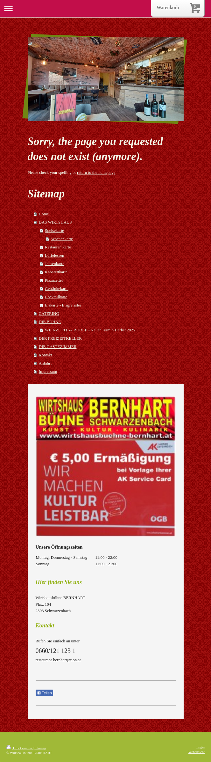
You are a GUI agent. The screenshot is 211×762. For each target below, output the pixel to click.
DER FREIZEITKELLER (60, 338)
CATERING (49, 313)
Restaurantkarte (58, 247)
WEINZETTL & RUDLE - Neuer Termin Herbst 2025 (90, 330)
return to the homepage (96, 172)
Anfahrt (45, 363)
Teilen (44, 693)
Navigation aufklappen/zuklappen (105, 8)
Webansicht (196, 752)
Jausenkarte (54, 263)
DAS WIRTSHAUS (55, 222)
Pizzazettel (54, 280)
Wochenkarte (62, 238)
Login (200, 747)
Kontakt (45, 354)
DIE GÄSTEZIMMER (58, 346)
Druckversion (19, 748)
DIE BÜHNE (50, 321)
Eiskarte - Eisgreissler (63, 305)
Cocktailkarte (56, 296)
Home (44, 213)
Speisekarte (54, 230)
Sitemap (40, 748)
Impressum (48, 371)
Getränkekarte (56, 288)
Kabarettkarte (56, 272)
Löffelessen (54, 255)
